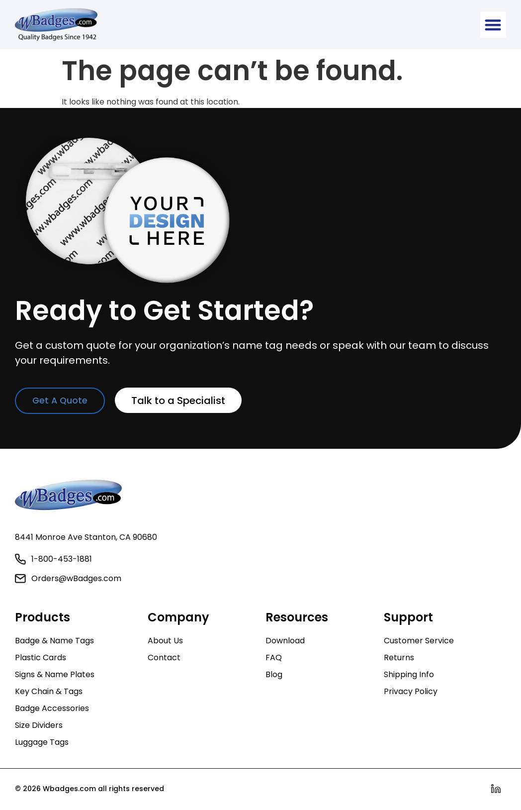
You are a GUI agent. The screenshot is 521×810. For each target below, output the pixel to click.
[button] (493, 24)
